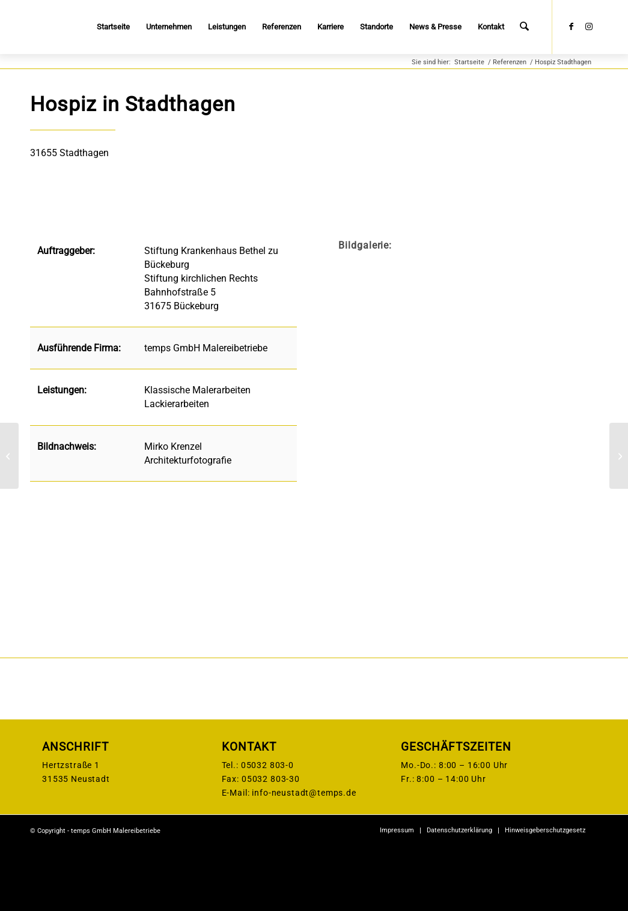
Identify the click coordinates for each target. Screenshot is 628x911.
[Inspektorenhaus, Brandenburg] (9, 456)
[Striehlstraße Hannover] (618, 456)
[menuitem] (114, 27)
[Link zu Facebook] (571, 26)
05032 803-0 (267, 829)
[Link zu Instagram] (589, 26)
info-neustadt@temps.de (304, 857)
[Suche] (525, 27)
